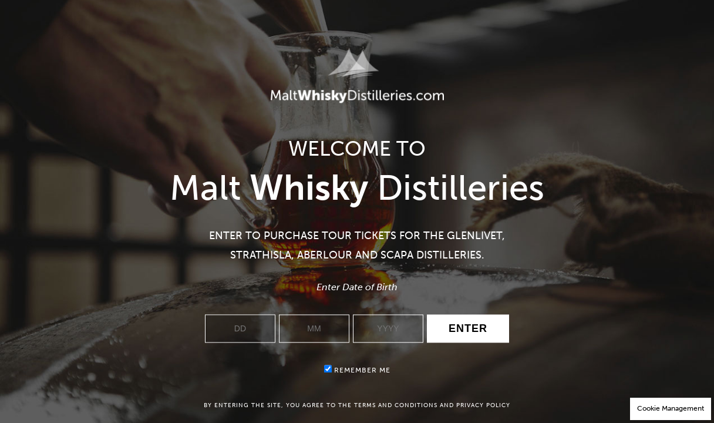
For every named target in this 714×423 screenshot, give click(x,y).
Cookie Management (670, 408)
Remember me (357, 370)
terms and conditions (395, 405)
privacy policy (483, 405)
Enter (468, 329)
